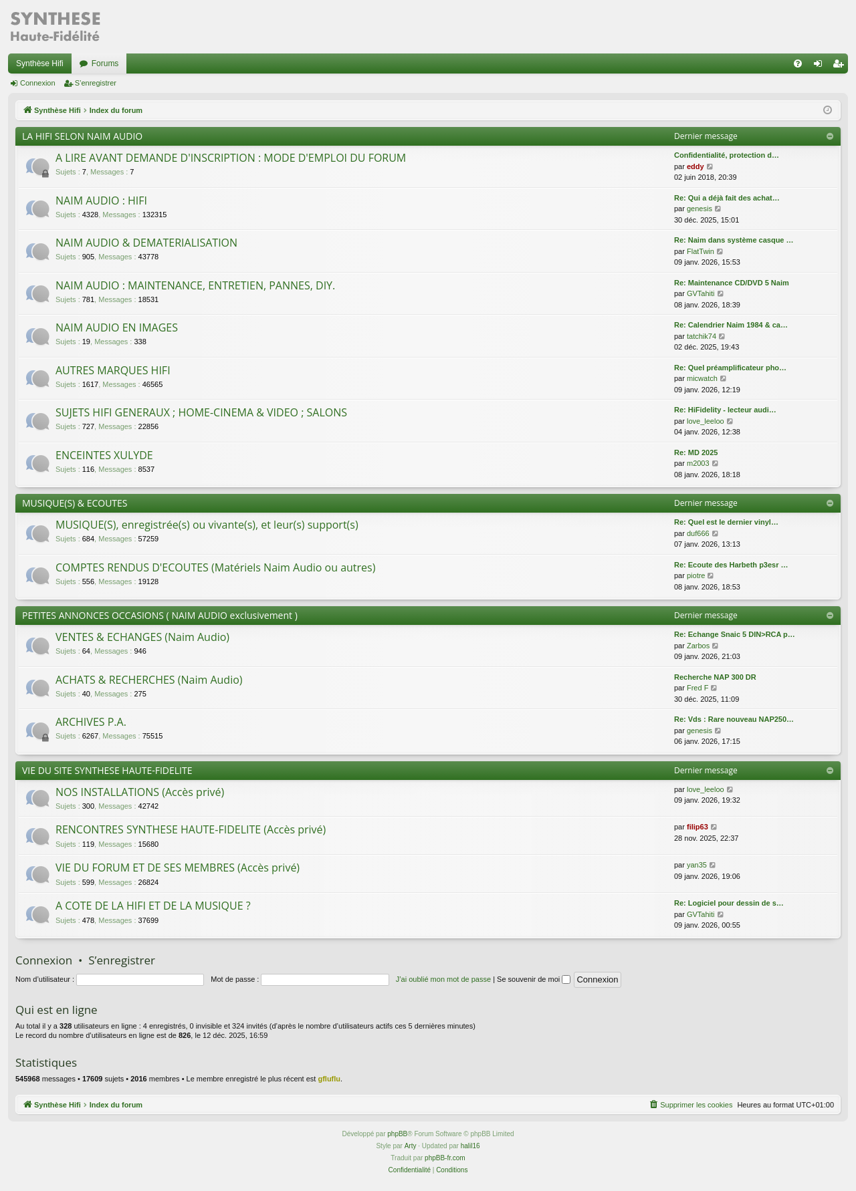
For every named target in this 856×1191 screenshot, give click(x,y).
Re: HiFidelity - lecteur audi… (725, 410)
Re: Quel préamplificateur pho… (730, 368)
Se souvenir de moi (533, 979)
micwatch (702, 378)
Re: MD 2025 (696, 452)
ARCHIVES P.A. (91, 721)
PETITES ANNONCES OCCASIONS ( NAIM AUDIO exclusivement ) (160, 615)
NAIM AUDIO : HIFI (101, 200)
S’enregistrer (95, 83)
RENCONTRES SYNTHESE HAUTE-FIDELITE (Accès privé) (191, 829)
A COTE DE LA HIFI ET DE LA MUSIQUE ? (153, 905)
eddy (695, 166)
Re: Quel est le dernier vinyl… (726, 522)
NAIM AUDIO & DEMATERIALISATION (146, 242)
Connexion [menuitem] (821, 66)
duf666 (698, 533)
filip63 (697, 827)
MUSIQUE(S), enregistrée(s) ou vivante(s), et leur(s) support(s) (207, 524)
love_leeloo (705, 421)
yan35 (697, 865)
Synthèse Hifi (40, 63)
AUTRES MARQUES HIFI (113, 370)
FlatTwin (700, 251)
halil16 (470, 1146)
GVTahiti (701, 293)
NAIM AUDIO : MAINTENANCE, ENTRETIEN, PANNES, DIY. (195, 285)
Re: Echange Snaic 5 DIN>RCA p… (734, 634)
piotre (696, 575)
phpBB (397, 1134)
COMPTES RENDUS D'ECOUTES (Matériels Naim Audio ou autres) (215, 567)
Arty (411, 1146)
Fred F (697, 688)
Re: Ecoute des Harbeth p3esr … (731, 565)
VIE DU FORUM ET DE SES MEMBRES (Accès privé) (178, 867)
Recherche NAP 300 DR (715, 677)
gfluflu (329, 1079)
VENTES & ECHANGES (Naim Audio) (142, 637)
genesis (699, 209)
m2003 (698, 463)
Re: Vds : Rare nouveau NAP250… (734, 719)
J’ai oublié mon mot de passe (443, 979)
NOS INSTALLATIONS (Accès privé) (140, 792)
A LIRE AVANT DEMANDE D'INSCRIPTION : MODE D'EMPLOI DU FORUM (231, 157)
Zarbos (698, 646)
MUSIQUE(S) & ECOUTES (75, 503)
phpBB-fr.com (445, 1158)
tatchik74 (701, 336)
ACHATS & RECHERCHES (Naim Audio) (149, 679)
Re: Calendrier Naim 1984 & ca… (731, 325)
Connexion (38, 83)
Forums (105, 63)
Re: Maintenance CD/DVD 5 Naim (731, 283)
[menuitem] (798, 63)
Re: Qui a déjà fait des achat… (727, 198)
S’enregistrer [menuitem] (841, 66)
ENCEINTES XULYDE (104, 455)
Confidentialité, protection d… (726, 155)
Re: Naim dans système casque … (734, 240)
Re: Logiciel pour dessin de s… (729, 903)
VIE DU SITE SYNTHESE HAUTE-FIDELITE (107, 770)
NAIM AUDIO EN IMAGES (117, 327)
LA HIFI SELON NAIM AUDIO (82, 136)
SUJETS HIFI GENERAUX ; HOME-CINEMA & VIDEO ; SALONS (201, 412)
